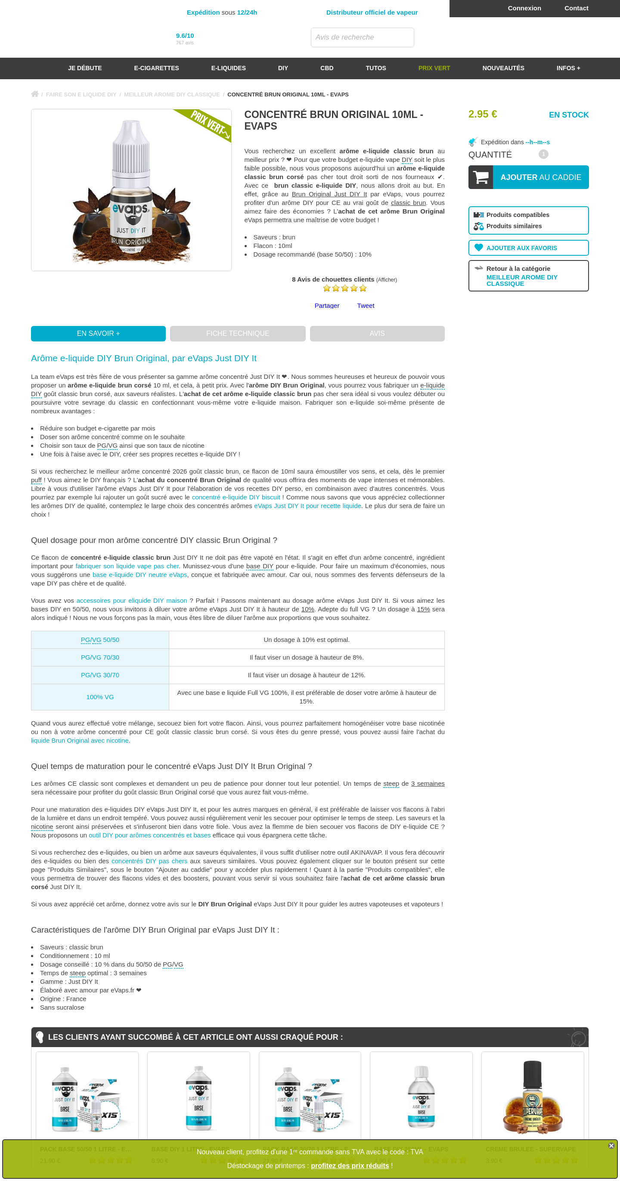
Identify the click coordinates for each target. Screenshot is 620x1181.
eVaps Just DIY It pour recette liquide (307, 505)
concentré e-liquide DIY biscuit (236, 497)
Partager (327, 305)
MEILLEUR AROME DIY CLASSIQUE (172, 94)
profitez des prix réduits (350, 1165)
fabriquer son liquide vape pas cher (127, 566)
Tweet (366, 305)
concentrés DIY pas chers (150, 861)
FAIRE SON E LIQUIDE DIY (81, 94)
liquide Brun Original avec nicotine (80, 740)
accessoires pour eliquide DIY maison (132, 600)
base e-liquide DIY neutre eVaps (140, 574)
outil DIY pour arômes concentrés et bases (150, 835)
